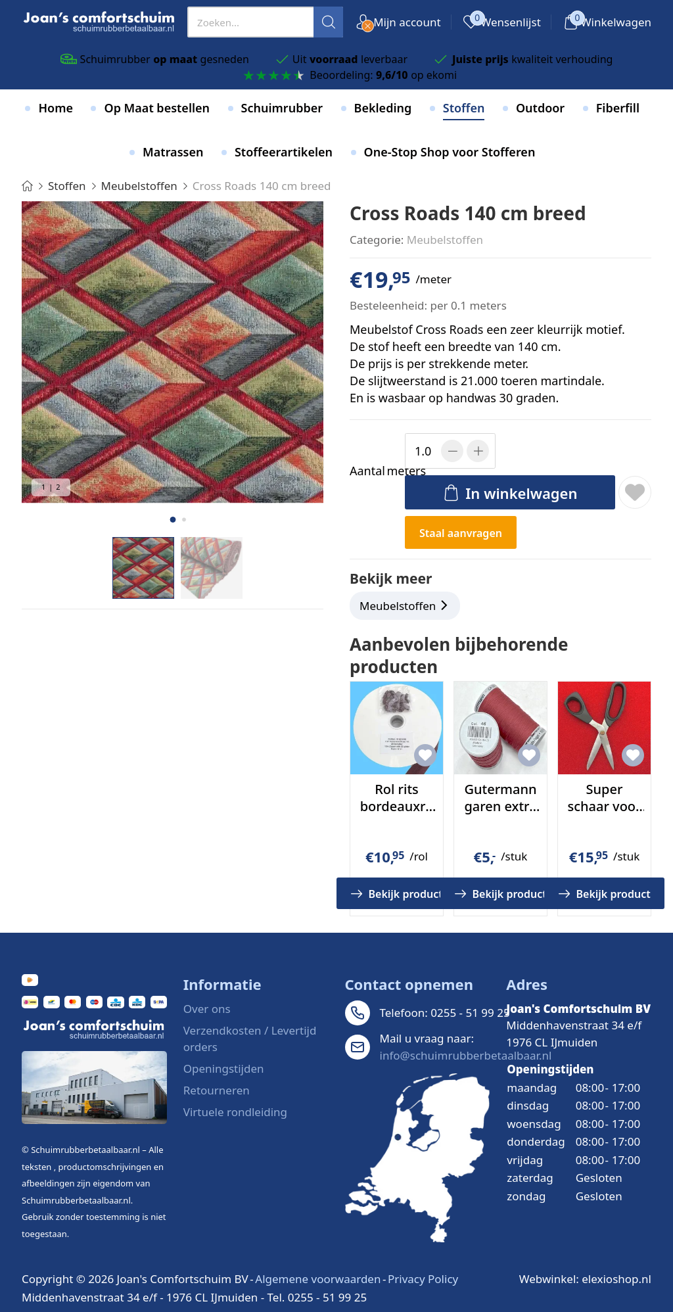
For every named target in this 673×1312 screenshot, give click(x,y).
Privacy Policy (423, 1278)
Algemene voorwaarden (318, 1278)
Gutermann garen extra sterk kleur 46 (500, 814)
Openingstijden (223, 1068)
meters (375, 471)
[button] (172, 520)
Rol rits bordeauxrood (397, 806)
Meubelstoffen (445, 239)
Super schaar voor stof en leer (604, 806)
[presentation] (265, 22)
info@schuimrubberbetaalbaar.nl (466, 1055)
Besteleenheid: (388, 305)
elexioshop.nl (616, 1278)
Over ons (207, 1008)
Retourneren (216, 1090)
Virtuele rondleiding (235, 1111)
